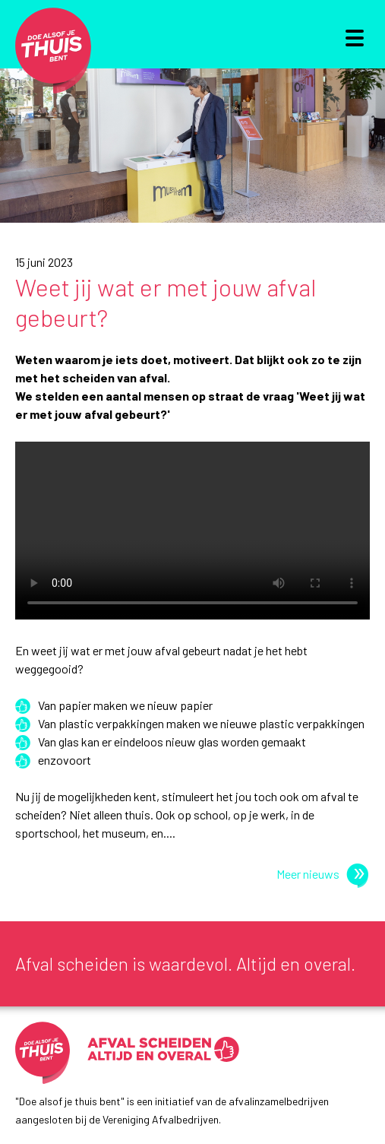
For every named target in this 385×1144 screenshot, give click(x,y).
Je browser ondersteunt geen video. (192, 540)
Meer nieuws (321, 873)
